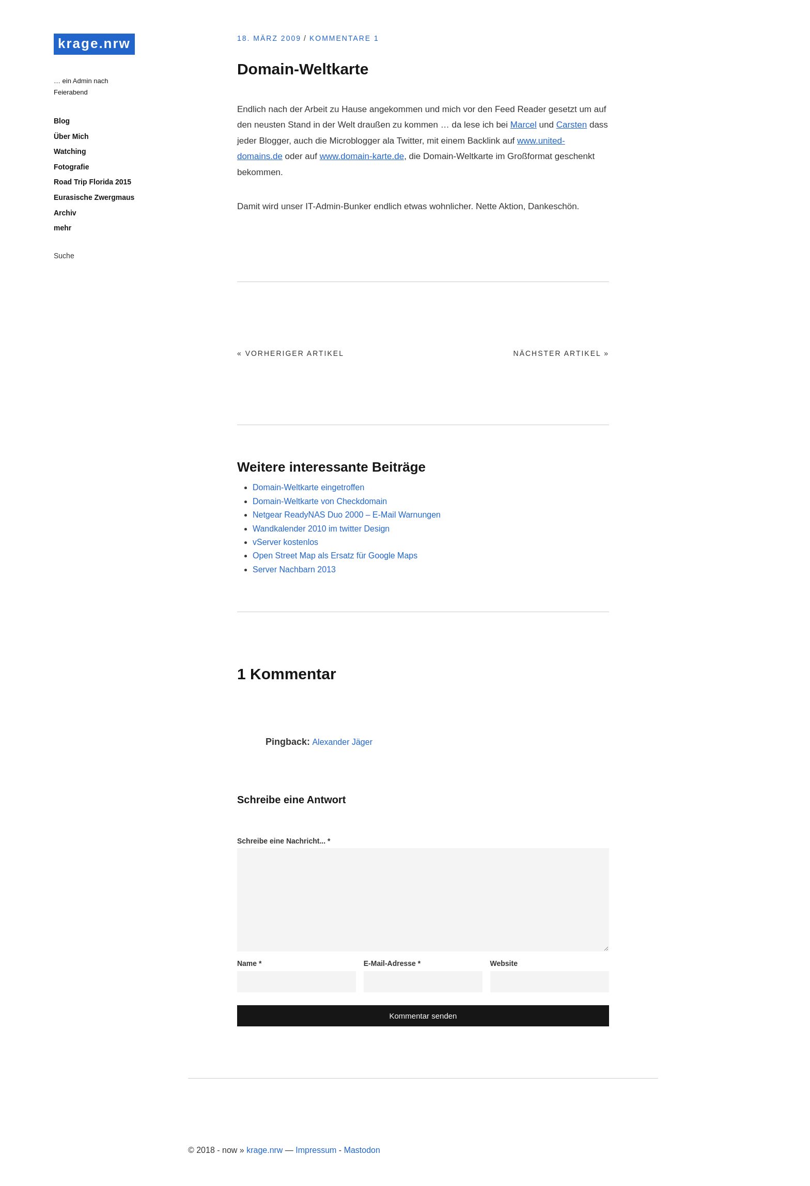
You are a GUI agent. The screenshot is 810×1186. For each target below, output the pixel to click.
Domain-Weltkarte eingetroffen (308, 487)
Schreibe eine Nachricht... (284, 841)
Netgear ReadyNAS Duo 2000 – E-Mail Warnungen (347, 514)
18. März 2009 (269, 38)
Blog (62, 121)
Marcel (523, 125)
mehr (62, 228)
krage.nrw (94, 43)
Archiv (65, 213)
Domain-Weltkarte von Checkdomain (320, 501)
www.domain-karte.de (362, 156)
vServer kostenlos (285, 542)
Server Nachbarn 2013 (294, 569)
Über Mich (71, 136)
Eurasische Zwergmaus (94, 197)
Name (249, 963)
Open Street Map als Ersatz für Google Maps (335, 555)
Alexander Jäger (342, 742)
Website (504, 963)
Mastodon (362, 1150)
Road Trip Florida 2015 (92, 182)
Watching (70, 151)
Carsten (571, 125)
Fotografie (71, 167)
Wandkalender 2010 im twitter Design (321, 528)
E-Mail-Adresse (392, 963)
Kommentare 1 (344, 38)
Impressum (315, 1150)
